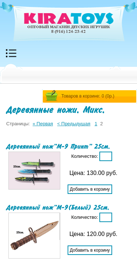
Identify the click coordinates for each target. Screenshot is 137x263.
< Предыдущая (74, 123)
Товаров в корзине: (80, 96)
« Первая (43, 123)
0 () (108, 96)
